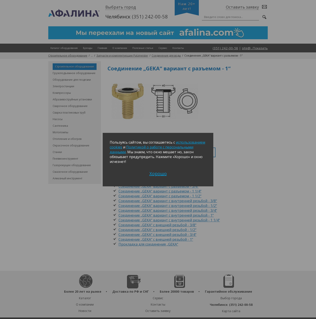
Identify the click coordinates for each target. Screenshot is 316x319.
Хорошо (158, 173)
